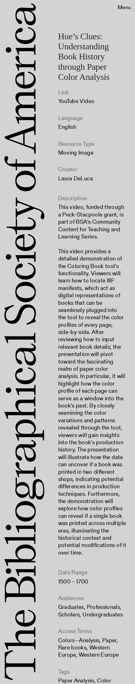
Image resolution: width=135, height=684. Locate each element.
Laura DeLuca (75, 178)
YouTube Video (76, 101)
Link (63, 92)
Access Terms (75, 631)
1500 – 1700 (73, 581)
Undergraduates (102, 614)
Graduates (71, 607)
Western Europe (99, 655)
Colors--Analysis (79, 640)
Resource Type (76, 143)
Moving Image (75, 152)
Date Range (73, 572)
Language (70, 118)
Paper (109, 640)
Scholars (69, 614)
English (67, 127)
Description (72, 198)
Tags (64, 671)
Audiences (71, 598)
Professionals (103, 607)
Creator (68, 169)
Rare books (72, 647)
